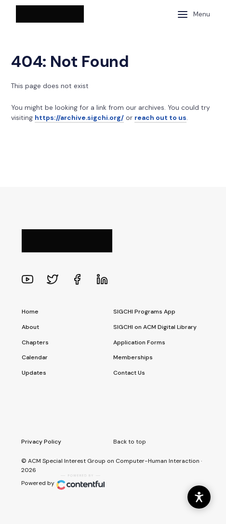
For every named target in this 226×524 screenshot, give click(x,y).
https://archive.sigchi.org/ (79, 117)
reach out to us (160, 117)
